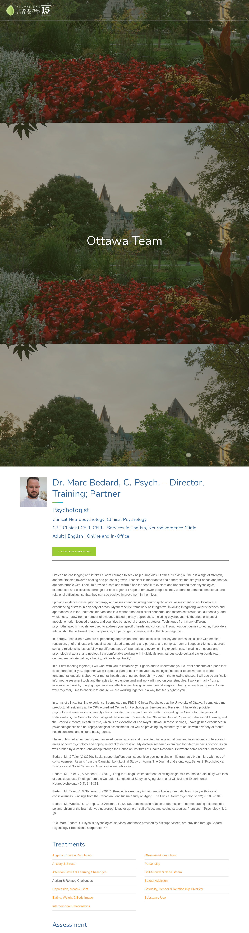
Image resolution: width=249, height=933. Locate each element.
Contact (223, 10)
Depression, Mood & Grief (70, 889)
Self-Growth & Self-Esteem (163, 872)
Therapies (113, 10)
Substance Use (155, 897)
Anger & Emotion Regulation (72, 855)
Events (206, 10)
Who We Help (93, 10)
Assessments (153, 10)
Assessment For (176, 10)
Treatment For (132, 10)
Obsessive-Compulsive (160, 855)
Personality (152, 863)
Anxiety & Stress (63, 863)
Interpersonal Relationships (71, 906)
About (193, 10)
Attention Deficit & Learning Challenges (79, 872)
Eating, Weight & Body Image (72, 897)
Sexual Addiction (156, 880)
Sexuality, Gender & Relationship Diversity (174, 889)
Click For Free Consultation (74, 551)
